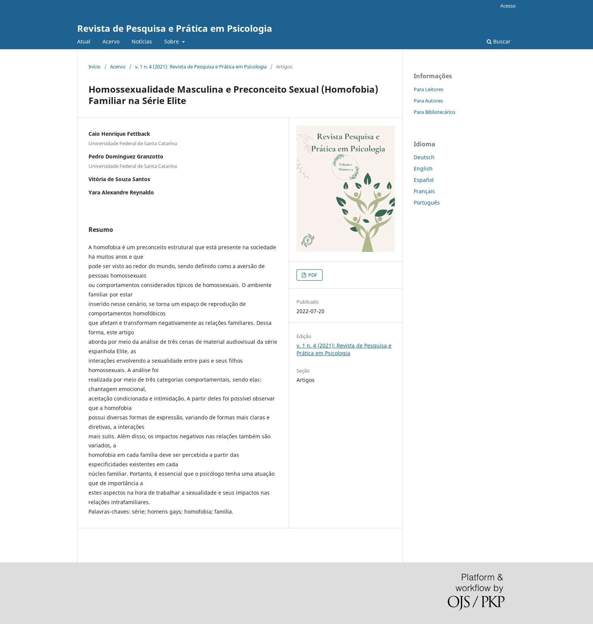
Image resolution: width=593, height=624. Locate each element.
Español (424, 179)
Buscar (499, 41)
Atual (83, 41)
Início (94, 66)
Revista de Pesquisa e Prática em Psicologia (174, 28)
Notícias (142, 41)
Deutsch (424, 157)
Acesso (508, 5)
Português (427, 202)
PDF (312, 275)
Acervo (111, 41)
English (423, 168)
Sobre (172, 41)
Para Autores (428, 100)
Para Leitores (428, 89)
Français (424, 191)
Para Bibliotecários (434, 112)
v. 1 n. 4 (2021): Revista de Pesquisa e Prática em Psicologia (201, 66)
